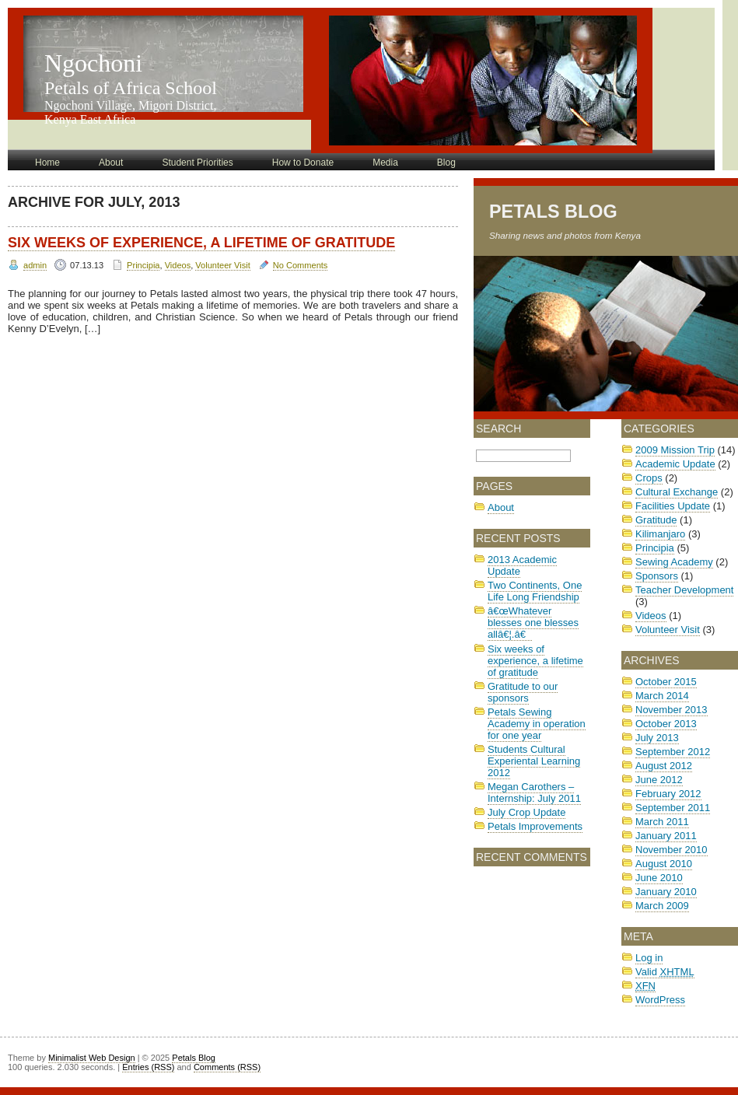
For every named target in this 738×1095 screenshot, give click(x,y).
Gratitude (656, 520)
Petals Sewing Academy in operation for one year (537, 723)
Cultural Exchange (676, 492)
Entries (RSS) (148, 1067)
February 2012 (668, 793)
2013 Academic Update (522, 565)
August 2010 (663, 863)
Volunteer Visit (222, 265)
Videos (178, 265)
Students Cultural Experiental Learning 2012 (534, 760)
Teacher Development (684, 590)
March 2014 (662, 695)
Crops (649, 478)
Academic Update (675, 464)
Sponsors (656, 576)
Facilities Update (672, 506)
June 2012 (659, 779)
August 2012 (663, 765)
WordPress (660, 1000)
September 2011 (672, 807)
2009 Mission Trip (675, 450)
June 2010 (659, 877)
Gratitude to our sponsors (523, 692)
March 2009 (662, 905)
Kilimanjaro (660, 534)
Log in (649, 958)
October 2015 (666, 681)
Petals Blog (553, 211)
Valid (664, 972)
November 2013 (671, 709)
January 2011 (666, 835)
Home (47, 162)
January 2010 (666, 891)
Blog (446, 162)
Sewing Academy (674, 562)
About (111, 162)
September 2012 (672, 751)
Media (385, 162)
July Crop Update (526, 812)
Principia (143, 265)
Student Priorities (197, 162)
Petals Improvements (535, 826)
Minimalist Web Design (91, 1057)
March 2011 (662, 821)
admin (35, 265)
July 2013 (657, 737)
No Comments (300, 265)
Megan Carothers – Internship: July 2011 (534, 792)
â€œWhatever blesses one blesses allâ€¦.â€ (533, 622)
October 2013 (666, 723)
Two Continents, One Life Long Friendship (535, 591)
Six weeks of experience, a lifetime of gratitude (201, 242)
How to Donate (303, 162)
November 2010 (671, 849)
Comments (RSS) (227, 1067)
